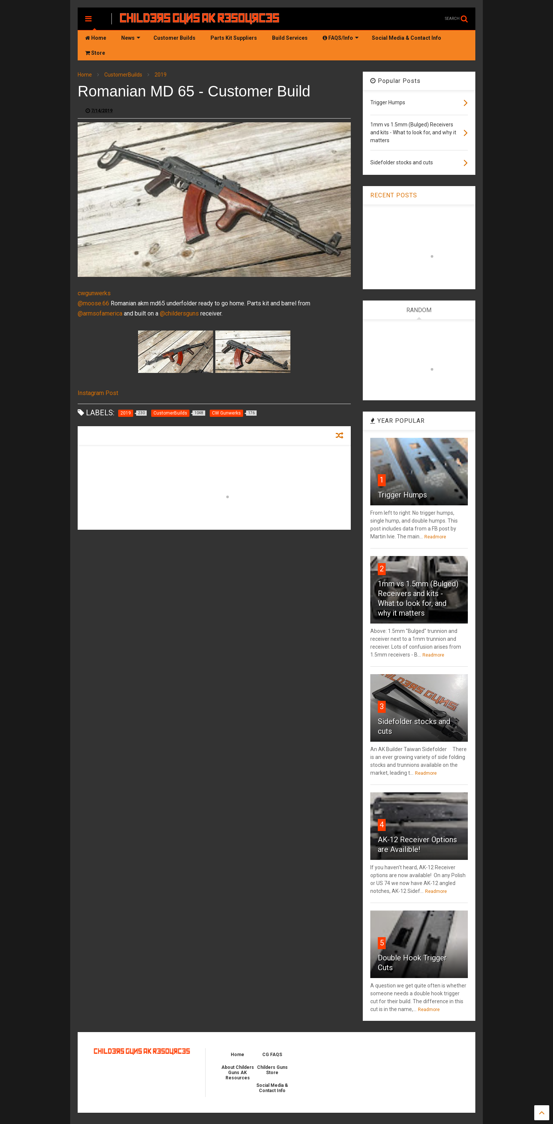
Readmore (435, 536)
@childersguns (179, 313)
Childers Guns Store (272, 1070)
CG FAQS (272, 1054)
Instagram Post (98, 393)
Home (95, 38)
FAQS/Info (341, 38)
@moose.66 (93, 303)
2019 (161, 75)
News (130, 38)
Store (95, 53)
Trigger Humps (402, 494)
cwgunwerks (94, 293)
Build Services (290, 38)
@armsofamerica (100, 313)
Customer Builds (174, 38)
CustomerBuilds (123, 75)
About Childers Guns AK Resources (237, 1072)
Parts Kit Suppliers (233, 38)
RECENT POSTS (393, 195)
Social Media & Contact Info (406, 38)
